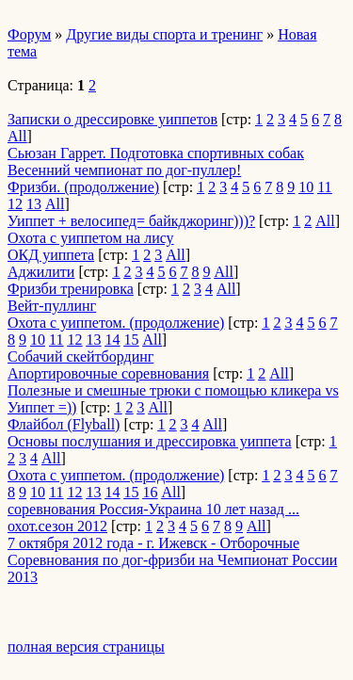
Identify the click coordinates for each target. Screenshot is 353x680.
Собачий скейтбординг (80, 356)
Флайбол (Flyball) (64, 424)
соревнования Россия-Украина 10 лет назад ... (153, 509)
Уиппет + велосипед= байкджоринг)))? (131, 221)
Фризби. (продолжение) (83, 187)
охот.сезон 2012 (57, 526)
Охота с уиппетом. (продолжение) (116, 323)
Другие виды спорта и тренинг (164, 34)
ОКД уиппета (51, 255)
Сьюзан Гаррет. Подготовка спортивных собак (156, 153)
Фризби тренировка (71, 289)
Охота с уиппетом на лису (91, 238)
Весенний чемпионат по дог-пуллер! (124, 170)
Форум (29, 34)
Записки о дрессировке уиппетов (112, 119)
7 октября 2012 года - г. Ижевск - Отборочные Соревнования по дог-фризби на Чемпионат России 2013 (172, 560)
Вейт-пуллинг (52, 306)
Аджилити (41, 272)
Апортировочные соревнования (108, 373)
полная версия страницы (86, 647)
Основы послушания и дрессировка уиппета (150, 441)
